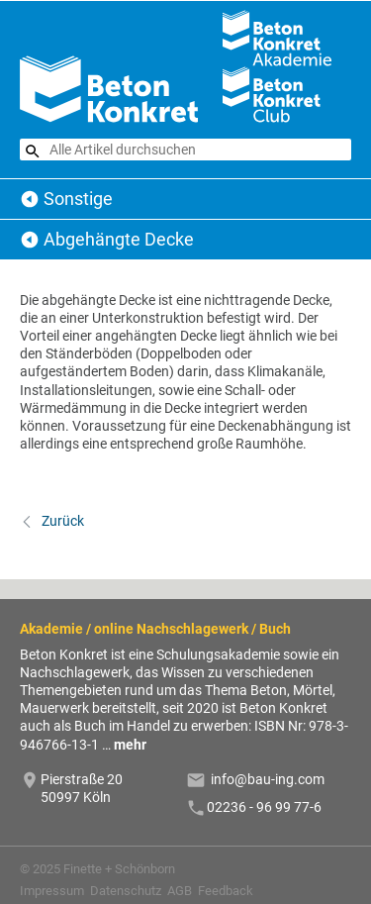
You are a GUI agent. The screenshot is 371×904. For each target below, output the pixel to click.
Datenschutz (125, 890)
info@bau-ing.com (268, 779)
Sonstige (78, 198)
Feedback (225, 890)
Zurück (61, 521)
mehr (130, 745)
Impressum (52, 890)
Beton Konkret (30, 199)
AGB (179, 890)
